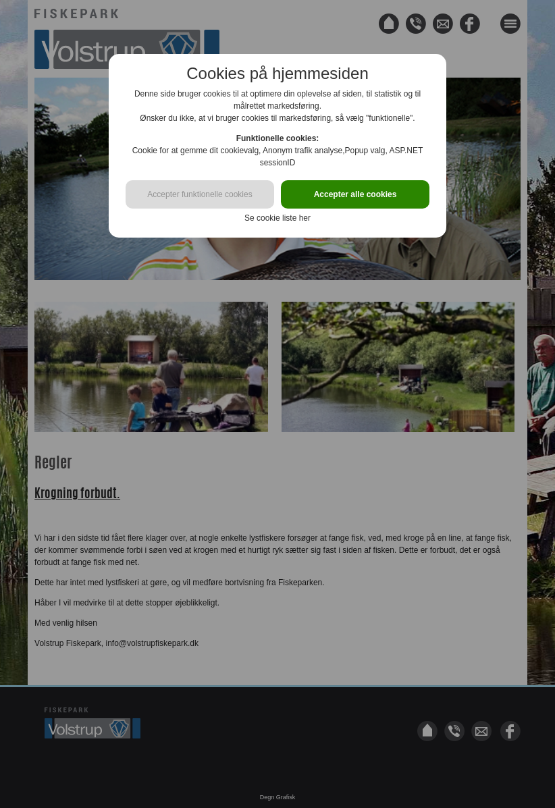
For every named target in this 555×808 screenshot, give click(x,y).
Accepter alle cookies (355, 194)
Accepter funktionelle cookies (199, 194)
